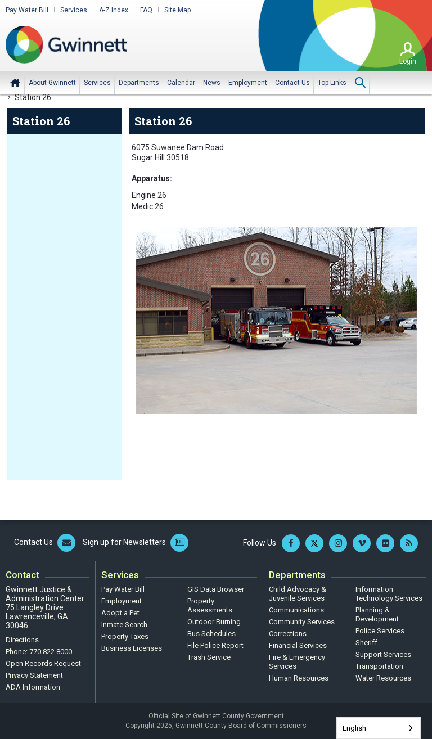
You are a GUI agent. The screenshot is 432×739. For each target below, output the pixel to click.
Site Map (177, 10)
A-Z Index (113, 10)
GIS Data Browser (215, 589)
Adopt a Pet (120, 613)
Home (15, 82)
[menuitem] (52, 82)
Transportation (379, 666)
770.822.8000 (50, 651)
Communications (296, 610)
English (354, 728)
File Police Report (215, 645)
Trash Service (209, 657)
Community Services (302, 622)
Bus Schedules (211, 633)
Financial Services (298, 645)
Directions (22, 640)
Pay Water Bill (27, 10)
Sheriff (366, 642)
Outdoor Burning (214, 622)
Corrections (288, 633)
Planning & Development (377, 614)
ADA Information (33, 687)
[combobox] (378, 728)
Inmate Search (124, 624)
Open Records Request (43, 663)
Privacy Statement (34, 675)
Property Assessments (209, 605)
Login (407, 61)
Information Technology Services (389, 593)
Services (73, 10)
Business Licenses (131, 648)
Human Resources (298, 678)
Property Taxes (124, 636)
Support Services (383, 654)
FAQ (146, 10)
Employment (121, 601)
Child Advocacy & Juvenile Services (297, 593)
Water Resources (383, 678)
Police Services (380, 631)
